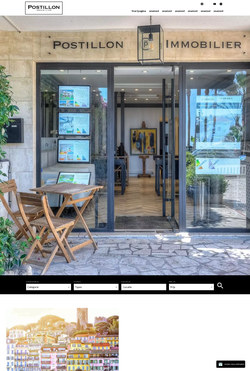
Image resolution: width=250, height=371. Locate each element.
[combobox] (48, 287)
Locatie (126, 282)
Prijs (172, 282)
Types (77, 282)
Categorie (32, 282)
